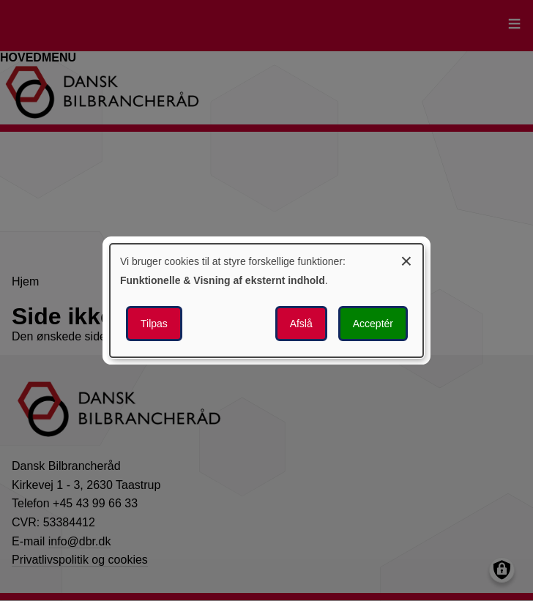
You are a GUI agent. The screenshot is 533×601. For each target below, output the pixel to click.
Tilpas (154, 323)
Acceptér (373, 323)
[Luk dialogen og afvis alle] (406, 259)
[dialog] (266, 301)
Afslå (301, 323)
